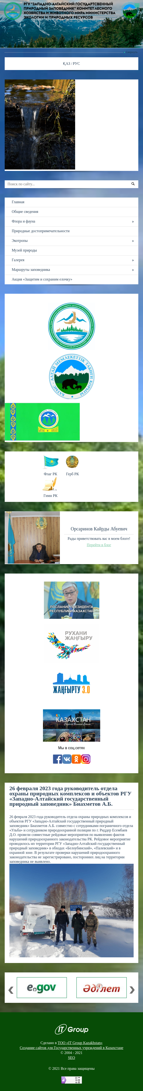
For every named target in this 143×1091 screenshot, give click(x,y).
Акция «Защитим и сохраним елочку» (42, 279)
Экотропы (20, 241)
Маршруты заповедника (31, 270)
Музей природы (24, 250)
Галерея (18, 260)
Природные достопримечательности (41, 231)
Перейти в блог (99, 545)
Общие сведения (25, 212)
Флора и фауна (23, 221)
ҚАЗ (67, 64)
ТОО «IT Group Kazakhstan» (80, 1043)
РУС (76, 64)
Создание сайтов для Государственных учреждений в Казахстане (71, 1048)
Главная (18, 202)
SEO (71, 1058)
